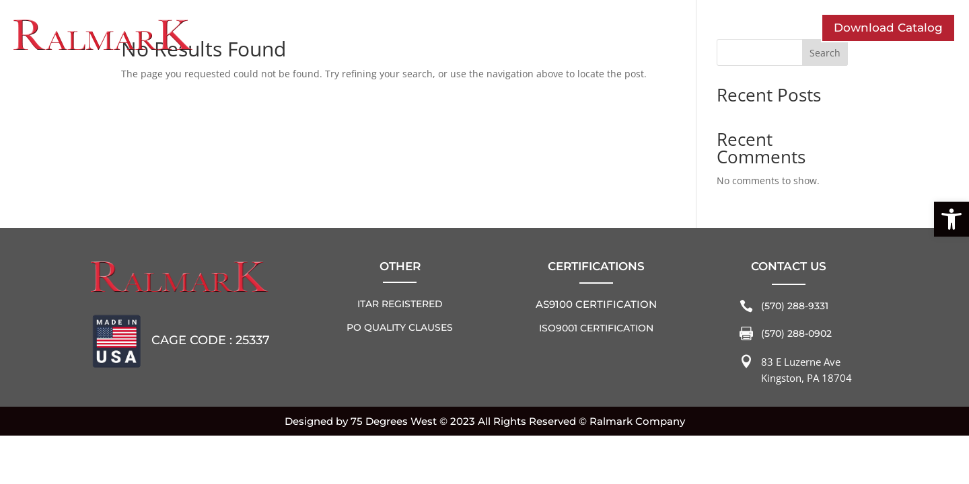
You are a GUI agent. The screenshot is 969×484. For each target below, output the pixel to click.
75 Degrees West (394, 421)
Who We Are (290, 33)
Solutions (512, 33)
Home (722, 12)
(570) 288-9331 (794, 306)
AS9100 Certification (596, 304)
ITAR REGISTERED (400, 304)
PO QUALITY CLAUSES (400, 327)
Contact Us (598, 33)
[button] (951, 219)
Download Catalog (888, 27)
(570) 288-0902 (796, 333)
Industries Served (406, 33)
